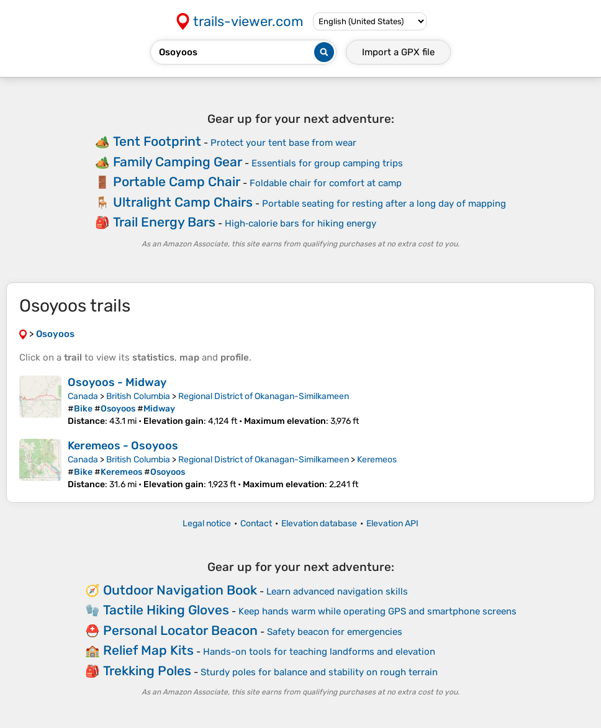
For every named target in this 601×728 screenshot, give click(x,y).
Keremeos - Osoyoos (123, 445)
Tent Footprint (157, 141)
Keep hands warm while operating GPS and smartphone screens (377, 611)
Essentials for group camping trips (327, 163)
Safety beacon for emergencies (334, 631)
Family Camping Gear (177, 161)
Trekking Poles (147, 670)
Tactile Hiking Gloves (166, 610)
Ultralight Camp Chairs (183, 202)
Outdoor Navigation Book (180, 590)
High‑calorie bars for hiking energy (300, 223)
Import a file (398, 52)
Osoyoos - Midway (117, 382)
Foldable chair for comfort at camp (326, 183)
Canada (83, 396)
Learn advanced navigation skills (337, 591)
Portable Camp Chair (176, 181)
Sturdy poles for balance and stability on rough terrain (319, 672)
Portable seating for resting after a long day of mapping (384, 203)
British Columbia (138, 396)
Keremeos (377, 459)
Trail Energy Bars (164, 222)
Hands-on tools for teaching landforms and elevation (319, 651)
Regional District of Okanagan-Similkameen (263, 396)
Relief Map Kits (148, 650)
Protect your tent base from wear (283, 142)
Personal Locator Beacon (180, 630)
